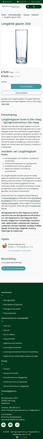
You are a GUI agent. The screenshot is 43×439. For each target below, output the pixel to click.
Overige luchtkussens (12, 309)
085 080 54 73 (14, 407)
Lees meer (5, 104)
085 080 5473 (7, 2)
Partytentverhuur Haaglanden (15, 377)
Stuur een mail (21, 2)
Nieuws (6, 330)
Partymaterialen (14, 14)
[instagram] (17, 425)
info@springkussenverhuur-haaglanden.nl (23, 410)
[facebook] (3, 425)
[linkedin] (10, 425)
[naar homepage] (11, 6)
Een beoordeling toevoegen (13, 268)
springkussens (11, 198)
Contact (6, 369)
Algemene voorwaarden (12, 343)
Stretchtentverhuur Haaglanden (16, 386)
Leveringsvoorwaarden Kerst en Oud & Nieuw (21, 352)
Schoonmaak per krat (16, 244)
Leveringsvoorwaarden (12, 347)
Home (3, 14)
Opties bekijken (22, 93)
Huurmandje (26, 86)
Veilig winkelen (9, 339)
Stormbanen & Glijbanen (13, 304)
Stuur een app (36, 2)
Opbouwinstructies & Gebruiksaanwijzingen (20, 356)
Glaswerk (35, 14)
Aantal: (4, 82)
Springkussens (9, 300)
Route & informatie (10, 373)
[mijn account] (28, 7)
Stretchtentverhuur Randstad (15, 382)
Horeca (26, 14)
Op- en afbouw (9, 334)
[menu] (39, 7)
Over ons (6, 326)
